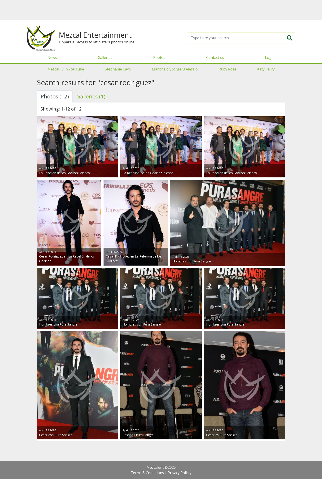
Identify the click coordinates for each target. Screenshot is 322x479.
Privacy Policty (179, 472)
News (52, 57)
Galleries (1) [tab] (90, 96)
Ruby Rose (227, 69)
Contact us (215, 57)
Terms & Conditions (147, 472)
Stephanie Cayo (118, 69)
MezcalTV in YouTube (65, 69)
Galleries (105, 57)
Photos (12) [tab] (55, 96)
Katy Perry (266, 69)
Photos (159, 57)
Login (270, 57)
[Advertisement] (161, 10)
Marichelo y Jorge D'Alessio (175, 69)
